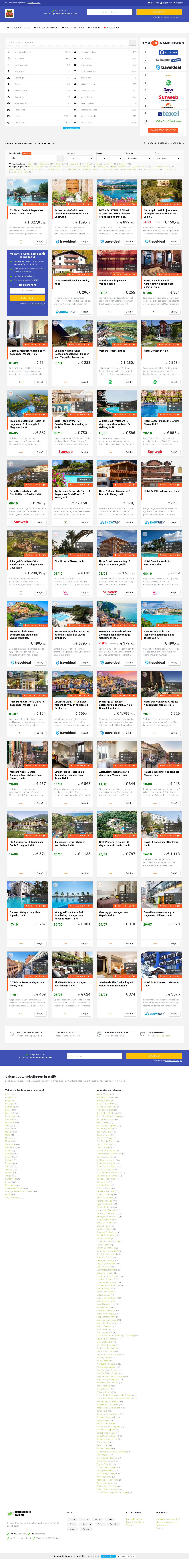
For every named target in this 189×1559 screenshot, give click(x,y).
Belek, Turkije (102, 1122)
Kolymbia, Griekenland (107, 1251)
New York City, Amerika (107, 1339)
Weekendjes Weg (105, 110)
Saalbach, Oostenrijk (106, 1417)
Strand (72, 1529)
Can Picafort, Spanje (106, 1151)
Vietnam (9, 1172)
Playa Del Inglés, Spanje (107, 1379)
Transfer (114, 1524)
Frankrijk (122, 164)
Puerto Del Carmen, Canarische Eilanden (62, 169)
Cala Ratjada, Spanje (106, 1141)
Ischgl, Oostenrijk (104, 1223)
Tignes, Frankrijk (104, 1464)
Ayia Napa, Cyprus (130, 169)
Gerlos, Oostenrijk (105, 1207)
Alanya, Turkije (34, 169)
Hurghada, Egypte (171, 169)
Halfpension (38, 110)
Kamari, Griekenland (106, 1235)
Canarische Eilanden (14, 1188)
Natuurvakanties (105, 52)
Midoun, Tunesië (104, 1326)
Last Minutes (38, 122)
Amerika (9, 1097)
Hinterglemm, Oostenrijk (108, 1216)
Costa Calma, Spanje (106, 1163)
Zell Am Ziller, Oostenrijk (107, 1489)
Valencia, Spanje (104, 1477)
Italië (98, 164)
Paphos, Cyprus (104, 1357)
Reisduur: (130, 153)
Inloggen (178, 3)
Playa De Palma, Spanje (107, 1373)
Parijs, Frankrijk (103, 1361)
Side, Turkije (102, 1445)
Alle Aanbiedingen (18, 27)
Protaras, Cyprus (104, 1392)
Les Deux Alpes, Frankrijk (108, 1276)
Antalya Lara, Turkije (105, 1103)
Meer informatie (108, 1556)
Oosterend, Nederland (107, 1348)
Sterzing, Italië (103, 1455)
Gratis (72, 1524)
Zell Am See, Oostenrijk (107, 1486)
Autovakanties (38, 65)
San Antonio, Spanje (106, 1423)
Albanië (8, 1094)
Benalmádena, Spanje (106, 1125)
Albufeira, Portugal (105, 1097)
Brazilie (8, 1194)
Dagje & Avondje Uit (46, 27)
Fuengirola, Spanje (105, 1197)
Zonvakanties (105, 122)
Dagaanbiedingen (73, 27)
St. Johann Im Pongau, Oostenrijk (112, 1452)
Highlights (86, 1524)
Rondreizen (105, 58)
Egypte (8, 1110)
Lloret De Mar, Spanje (106, 1282)
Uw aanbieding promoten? (163, 130)
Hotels (38, 116)
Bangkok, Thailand (151, 169)
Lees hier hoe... (34, 3)
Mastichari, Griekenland (107, 1320)
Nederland (74, 164)
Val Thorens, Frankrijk (161, 166)
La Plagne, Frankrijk (105, 1260)
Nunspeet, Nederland (106, 1345)
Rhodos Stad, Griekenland (108, 1408)
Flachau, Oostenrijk (105, 1194)
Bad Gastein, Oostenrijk (107, 1113)
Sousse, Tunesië (104, 1448)
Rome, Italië (102, 166)
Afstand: (71, 153)
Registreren (166, 3)
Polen (7, 1151)
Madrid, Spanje (103, 1288)
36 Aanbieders (163, 1036)
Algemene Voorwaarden (167, 1522)
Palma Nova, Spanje (106, 1351)
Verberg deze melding (126, 1556)
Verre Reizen (105, 97)
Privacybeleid (162, 1525)
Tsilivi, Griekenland (105, 1470)
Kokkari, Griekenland (106, 1248)
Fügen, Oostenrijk (119, 166)
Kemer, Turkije (103, 1245)
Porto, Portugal (103, 1386)
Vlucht (85, 1519)
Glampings (38, 97)
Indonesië (9, 1122)
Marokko (9, 1138)
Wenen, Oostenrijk (105, 1483)
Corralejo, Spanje (104, 1157)
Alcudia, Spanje (104, 1100)
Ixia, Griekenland (104, 1229)
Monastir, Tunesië (105, 1332)
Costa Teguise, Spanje (107, 1166)
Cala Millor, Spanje (105, 1138)
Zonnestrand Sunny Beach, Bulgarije (113, 1492)
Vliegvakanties (105, 103)
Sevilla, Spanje (103, 1442)
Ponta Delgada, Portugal (108, 1383)
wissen (26, 153)
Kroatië (8, 1128)
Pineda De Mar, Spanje (107, 1364)
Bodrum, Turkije (104, 1135)
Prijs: (157, 153)
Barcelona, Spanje (36, 166)
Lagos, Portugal (104, 1266)
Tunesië (8, 1169)
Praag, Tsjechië (104, 1389)
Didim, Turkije (103, 1182)
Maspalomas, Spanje (106, 1317)
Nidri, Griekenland (104, 1342)
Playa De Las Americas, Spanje (111, 1376)
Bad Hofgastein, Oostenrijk (109, 1116)
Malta (7, 1135)
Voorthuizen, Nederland (107, 1480)
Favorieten (153, 3)
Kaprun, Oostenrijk (105, 1238)
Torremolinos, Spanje (106, 1467)
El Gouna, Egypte (104, 1188)
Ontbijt (72, 1519)
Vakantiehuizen (105, 84)
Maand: (99, 153)
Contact (159, 1528)
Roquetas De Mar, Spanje (108, 1414)
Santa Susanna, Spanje (107, 1436)
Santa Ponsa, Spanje (106, 1433)
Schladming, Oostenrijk (107, 1439)
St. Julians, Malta (21, 172)
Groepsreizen (38, 103)
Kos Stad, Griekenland (107, 1254)
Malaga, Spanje (103, 1295)
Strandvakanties (105, 71)
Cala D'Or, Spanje (104, 1144)
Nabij (110, 1519)
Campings (38, 78)
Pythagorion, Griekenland (108, 1401)
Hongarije (9, 1119)
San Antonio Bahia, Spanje (108, 1426)
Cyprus (8, 1182)
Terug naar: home (71, 128)
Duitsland (9, 1107)
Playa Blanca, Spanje (106, 1367)
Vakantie (94, 27)
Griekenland (44, 164)
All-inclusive (38, 58)
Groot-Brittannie (12, 1197)
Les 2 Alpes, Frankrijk (106, 1270)
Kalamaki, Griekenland (106, 1232)
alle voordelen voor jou (173, 17)
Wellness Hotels (105, 116)
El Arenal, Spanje (104, 1185)
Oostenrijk (59, 164)
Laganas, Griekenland (106, 1263)
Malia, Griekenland (105, 1301)
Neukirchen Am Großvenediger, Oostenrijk (116, 1335)
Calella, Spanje (103, 1147)
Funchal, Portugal (104, 1201)
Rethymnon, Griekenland (108, 1404)
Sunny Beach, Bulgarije (107, 1458)
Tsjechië (9, 1166)
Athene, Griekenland (106, 1107)
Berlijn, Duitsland (16, 169)
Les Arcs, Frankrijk (105, 1273)
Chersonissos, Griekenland (109, 1154)
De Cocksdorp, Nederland (59, 166)
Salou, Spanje (103, 1420)
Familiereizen (38, 90)
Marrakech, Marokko (106, 1310)
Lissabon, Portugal (139, 166)
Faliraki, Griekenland (83, 166)
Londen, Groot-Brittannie (108, 1285)
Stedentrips (105, 65)
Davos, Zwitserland (110, 169)
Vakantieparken (105, 90)
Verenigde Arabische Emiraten (19, 1191)
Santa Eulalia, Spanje (106, 1430)
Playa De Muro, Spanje (107, 1370)
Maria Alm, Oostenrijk (106, 1304)
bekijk (40, 242)
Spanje (30, 164)
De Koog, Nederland (106, 1179)
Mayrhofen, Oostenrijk (106, 1323)
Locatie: (20, 153)
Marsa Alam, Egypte (106, 1314)
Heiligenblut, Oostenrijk (107, 1213)
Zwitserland (10, 1179)
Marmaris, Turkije (104, 1307)
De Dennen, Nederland (107, 1176)
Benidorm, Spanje (105, 1128)
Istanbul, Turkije (104, 1226)
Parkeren (86, 1529)
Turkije (87, 164)
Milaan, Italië (102, 1329)
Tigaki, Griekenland (105, 1461)
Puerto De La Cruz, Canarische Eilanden (115, 1395)
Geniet (100, 1524)
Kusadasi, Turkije (104, 1257)
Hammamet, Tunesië (106, 1210)
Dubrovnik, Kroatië (90, 169)
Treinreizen (105, 78)
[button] (133, 42)
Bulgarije (9, 1103)
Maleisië (9, 1132)
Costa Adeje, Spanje (106, 1160)
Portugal (109, 164)
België (8, 1100)
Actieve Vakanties (38, 52)
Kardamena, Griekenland (108, 1241)
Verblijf (98, 1519)
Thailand (9, 1163)
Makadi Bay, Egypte (105, 1292)
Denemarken (11, 1185)
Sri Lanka (9, 1160)
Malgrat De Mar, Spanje (107, 1298)
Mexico (8, 1141)
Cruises (38, 84)
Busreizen (38, 71)
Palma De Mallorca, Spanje (109, 1354)
